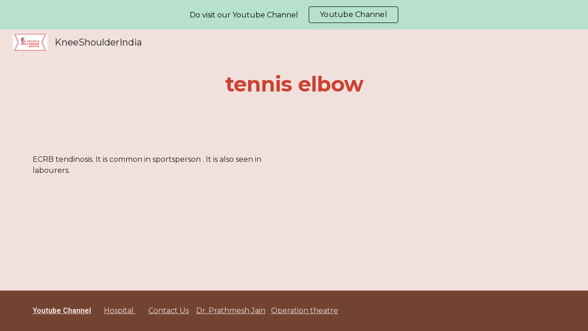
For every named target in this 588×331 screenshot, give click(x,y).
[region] (294, 14)
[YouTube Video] (407, 208)
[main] (294, 84)
